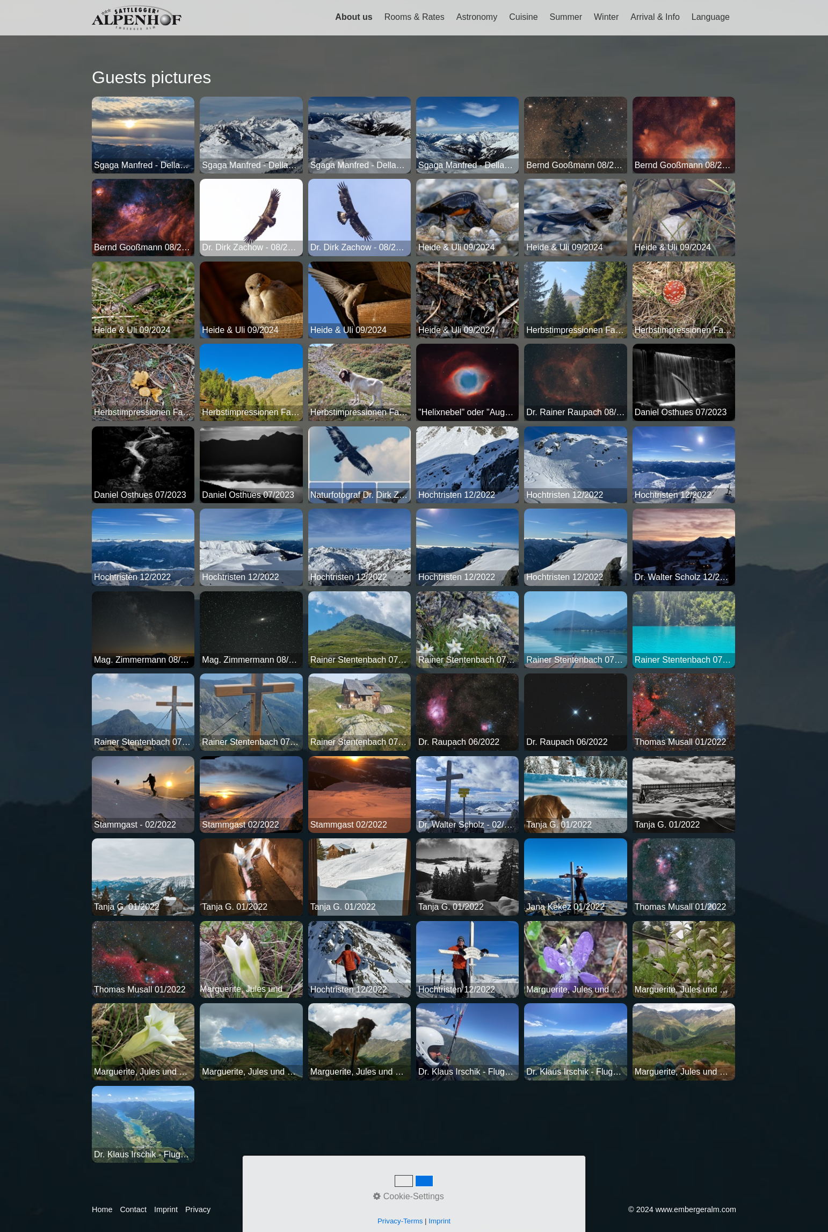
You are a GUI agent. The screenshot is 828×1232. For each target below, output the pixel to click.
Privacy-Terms (400, 1221)
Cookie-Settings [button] (408, 1196)
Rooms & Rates (414, 16)
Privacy (197, 1209)
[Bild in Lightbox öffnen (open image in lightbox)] (143, 135)
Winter (606, 16)
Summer (566, 16)
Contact (133, 1209)
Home (102, 1209)
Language (711, 16)
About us (353, 16)
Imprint (166, 1209)
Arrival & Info (655, 16)
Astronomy (476, 16)
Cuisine (523, 16)
